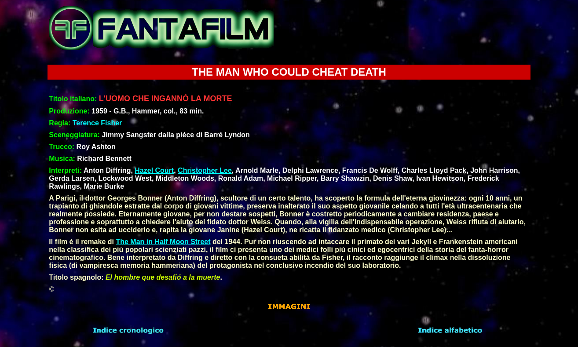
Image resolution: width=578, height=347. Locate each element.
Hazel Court (154, 170)
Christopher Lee (205, 170)
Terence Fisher (97, 123)
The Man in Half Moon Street (163, 241)
